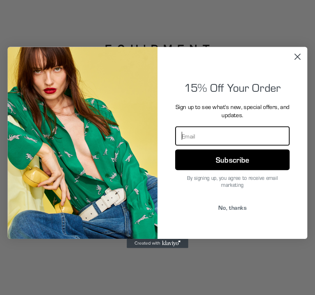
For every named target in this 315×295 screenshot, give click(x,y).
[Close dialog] (297, 57)
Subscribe (232, 159)
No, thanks (232, 207)
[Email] (232, 135)
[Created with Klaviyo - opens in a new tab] (157, 243)
